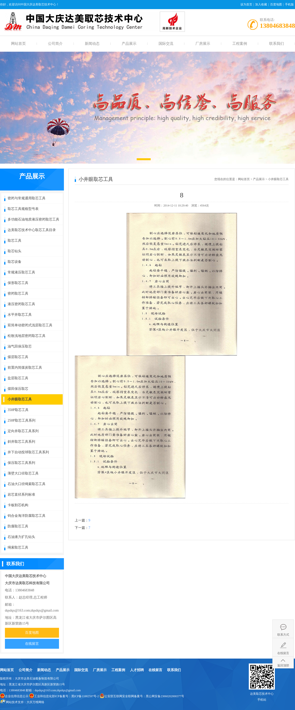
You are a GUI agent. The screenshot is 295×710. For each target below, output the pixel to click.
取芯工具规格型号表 (23, 209)
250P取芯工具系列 (21, 420)
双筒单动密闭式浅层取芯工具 (30, 325)
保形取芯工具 (18, 283)
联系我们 (276, 44)
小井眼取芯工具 (20, 399)
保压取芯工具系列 (21, 463)
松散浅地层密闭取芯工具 (26, 336)
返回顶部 (283, 665)
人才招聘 (137, 670)
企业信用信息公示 (17, 696)
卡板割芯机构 (18, 505)
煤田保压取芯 (18, 389)
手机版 (289, 4)
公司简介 (55, 44)
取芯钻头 (14, 251)
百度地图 (276, 4)
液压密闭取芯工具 (21, 304)
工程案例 (239, 44)
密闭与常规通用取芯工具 (26, 198)
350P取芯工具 (18, 410)
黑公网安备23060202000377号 (165, 696)
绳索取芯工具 (18, 547)
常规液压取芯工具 (21, 272)
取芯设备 (14, 262)
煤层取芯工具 (18, 357)
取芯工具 (14, 240)
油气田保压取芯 (20, 346)
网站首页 (18, 44)
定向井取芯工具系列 (23, 431)
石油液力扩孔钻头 (21, 537)
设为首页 (246, 4)
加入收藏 (261, 4)
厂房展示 (202, 44)
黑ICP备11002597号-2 (85, 696)
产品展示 (129, 44)
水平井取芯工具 (20, 314)
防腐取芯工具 (18, 526)
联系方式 (283, 634)
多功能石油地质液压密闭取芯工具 (33, 219)
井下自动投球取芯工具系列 (28, 452)
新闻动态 (92, 44)
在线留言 (32, 644)
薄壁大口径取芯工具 (23, 473)
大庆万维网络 (35, 702)
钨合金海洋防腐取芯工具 (26, 516)
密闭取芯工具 (18, 293)
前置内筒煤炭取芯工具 (25, 367)
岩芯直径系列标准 (21, 494)
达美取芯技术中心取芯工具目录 (32, 230)
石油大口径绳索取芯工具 (26, 484)
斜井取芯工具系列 (21, 441)
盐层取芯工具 (18, 378)
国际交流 (166, 44)
